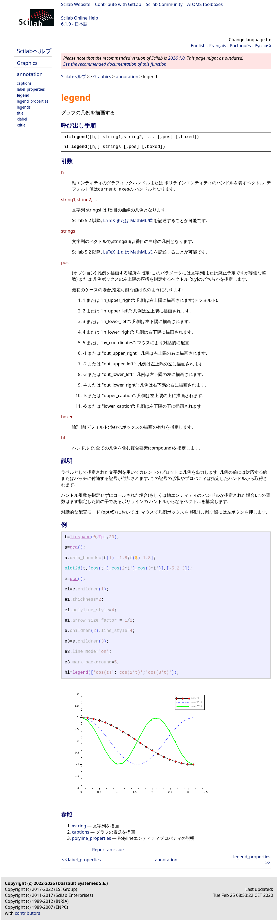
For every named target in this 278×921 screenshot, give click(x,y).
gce (74, 579)
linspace (80, 537)
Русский (263, 46)
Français (217, 46)
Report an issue (108, 850)
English (198, 46)
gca (74, 547)
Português (240, 46)
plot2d (72, 568)
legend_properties (32, 101)
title (20, 113)
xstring (79, 826)
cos (95, 568)
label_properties (31, 89)
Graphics (27, 62)
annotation (30, 74)
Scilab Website (75, 4)
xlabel (22, 119)
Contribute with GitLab (118, 4)
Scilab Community (164, 4)
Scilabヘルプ (34, 51)
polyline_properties (91, 838)
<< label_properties (81, 860)
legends (23, 107)
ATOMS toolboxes (205, 4)
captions (24, 83)
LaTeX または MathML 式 (128, 220)
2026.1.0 (176, 58)
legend (23, 95)
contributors (27, 913)
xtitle (21, 125)
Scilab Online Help (79, 18)
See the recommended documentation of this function (114, 64)
